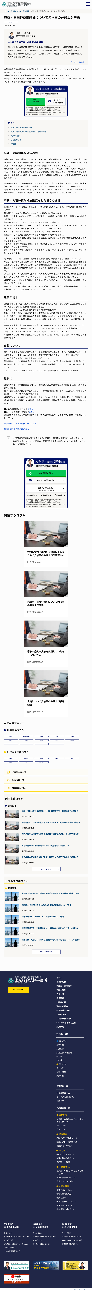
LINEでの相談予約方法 (66, 1028)
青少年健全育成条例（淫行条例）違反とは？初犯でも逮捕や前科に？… (51, 861)
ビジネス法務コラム (65, 1102)
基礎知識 (11, 738)
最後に (13, 144)
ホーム (7, 11)
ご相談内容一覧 (16, 777)
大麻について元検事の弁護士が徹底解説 (45, 705)
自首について (15, 140)
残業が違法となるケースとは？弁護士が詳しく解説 (43, 921)
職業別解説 (72, 742)
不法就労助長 (42, 746)
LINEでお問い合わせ (35, 101)
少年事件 (57, 742)
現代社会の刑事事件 (28, 738)
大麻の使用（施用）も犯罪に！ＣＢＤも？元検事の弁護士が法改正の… (45, 555)
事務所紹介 (61, 987)
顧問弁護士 (26, 762)
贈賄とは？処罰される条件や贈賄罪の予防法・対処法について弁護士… (51, 945)
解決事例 (60, 1004)
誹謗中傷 (60, 1081)
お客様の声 (61, 1008)
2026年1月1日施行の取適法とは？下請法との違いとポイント (47, 910)
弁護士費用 (61, 995)
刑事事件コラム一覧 (46, 874)
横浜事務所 (45, 497)
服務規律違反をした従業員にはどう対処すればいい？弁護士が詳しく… (51, 933)
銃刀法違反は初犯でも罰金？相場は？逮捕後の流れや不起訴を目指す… (51, 838)
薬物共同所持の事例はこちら (16, 429)
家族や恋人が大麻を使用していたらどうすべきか (45, 655)
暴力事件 (75, 738)
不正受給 (57, 746)
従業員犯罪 (26, 746)
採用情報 (60, 1032)
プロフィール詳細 (77, 62)
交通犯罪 (60, 1054)
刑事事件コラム (16, 11)
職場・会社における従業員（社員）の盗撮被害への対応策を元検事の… (51, 815)
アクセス (60, 1000)
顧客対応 (11, 766)
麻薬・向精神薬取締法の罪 (21, 128)
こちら (30, 409)
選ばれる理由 (62, 1012)
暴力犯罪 (60, 1050)
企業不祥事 (61, 1077)
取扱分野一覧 (15, 785)
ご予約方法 (61, 1020)
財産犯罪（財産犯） (65, 1058)
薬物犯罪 (26, 11)
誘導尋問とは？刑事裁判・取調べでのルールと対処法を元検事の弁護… (51, 827)
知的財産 (41, 762)
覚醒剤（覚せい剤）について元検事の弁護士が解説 (45, 605)
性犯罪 (60, 738)
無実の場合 (14, 136)
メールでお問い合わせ (55, 102)
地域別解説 (45, 738)
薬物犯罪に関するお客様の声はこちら (20, 424)
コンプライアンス (42, 766)
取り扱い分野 (62, 1040)
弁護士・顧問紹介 (64, 991)
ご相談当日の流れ (64, 1024)
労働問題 (11, 762)
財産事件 (11, 742)
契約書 (72, 762)
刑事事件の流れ (16, 792)
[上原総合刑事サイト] (43, 6)
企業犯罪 (11, 746)
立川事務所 (59, 497)
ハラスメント (26, 766)
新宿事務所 (31, 497)
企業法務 (57, 762)
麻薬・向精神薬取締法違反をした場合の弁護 (28, 132)
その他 (59, 1066)
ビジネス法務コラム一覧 (46, 957)
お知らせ (60, 1106)
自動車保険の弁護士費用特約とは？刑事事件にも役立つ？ (45, 850)
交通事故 (26, 742)
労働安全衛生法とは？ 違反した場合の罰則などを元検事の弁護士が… (50, 898)
